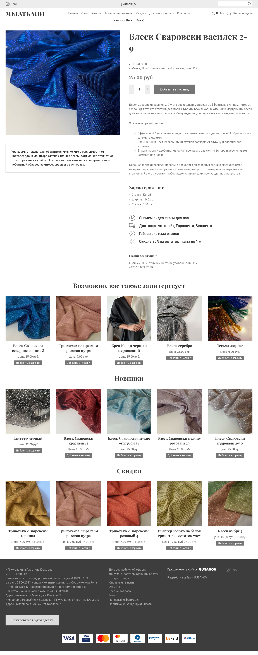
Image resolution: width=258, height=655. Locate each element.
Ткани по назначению (119, 15)
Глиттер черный (27, 441)
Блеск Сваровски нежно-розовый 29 (179, 444)
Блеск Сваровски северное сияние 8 (28, 352)
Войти (220, 15)
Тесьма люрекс (230, 349)
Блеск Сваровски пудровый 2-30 (230, 444)
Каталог (96, 15)
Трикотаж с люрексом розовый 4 (129, 537)
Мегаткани (25, 15)
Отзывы (114, 590)
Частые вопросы (120, 595)
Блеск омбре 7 (230, 534)
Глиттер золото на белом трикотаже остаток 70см (180, 537)
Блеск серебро (179, 349)
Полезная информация (124, 603)
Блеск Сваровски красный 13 (78, 444)
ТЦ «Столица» (127, 4)
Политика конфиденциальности (130, 607)
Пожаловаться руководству (32, 624)
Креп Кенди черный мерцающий (129, 352)
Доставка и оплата (161, 15)
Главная (73, 15)
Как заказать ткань (121, 586)
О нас (85, 15)
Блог (112, 599)
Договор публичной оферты (128, 573)
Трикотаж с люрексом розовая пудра (78, 352)
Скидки (141, 15)
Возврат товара (119, 582)
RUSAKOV (200, 581)
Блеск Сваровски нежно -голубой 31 (129, 444)
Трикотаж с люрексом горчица (28, 537)
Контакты (183, 15)
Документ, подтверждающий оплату (133, 577)
